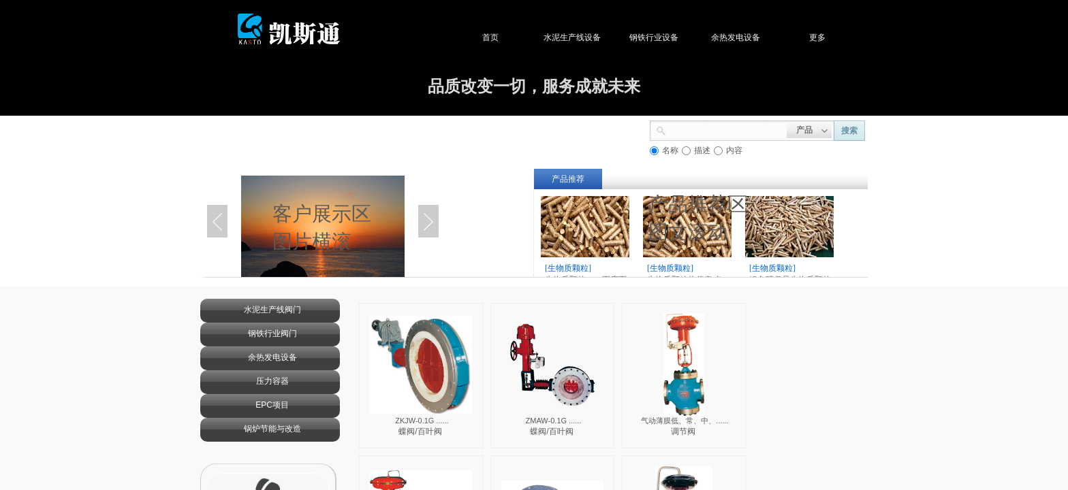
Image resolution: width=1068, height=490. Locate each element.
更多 (838, 37)
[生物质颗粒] (568, 268)
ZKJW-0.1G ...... (422, 420)
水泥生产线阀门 (272, 309)
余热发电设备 (756, 37)
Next (428, 221)
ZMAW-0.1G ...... (554, 420)
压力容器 (272, 381)
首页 (511, 37)
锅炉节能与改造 (272, 429)
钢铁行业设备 (674, 37)
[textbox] (726, 129)
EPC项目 (272, 405)
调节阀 (683, 431)
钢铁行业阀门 (272, 333)
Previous (217, 221)
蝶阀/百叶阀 (419, 431)
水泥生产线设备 (592, 37)
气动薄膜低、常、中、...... (684, 420)
